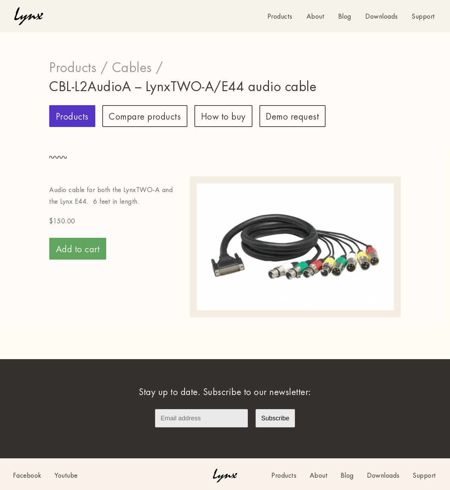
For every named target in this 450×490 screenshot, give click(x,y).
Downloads (381, 16)
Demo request (292, 117)
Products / (78, 68)
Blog (345, 16)
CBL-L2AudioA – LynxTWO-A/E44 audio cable (182, 87)
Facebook (27, 475)
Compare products (145, 117)
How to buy (223, 117)
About (315, 16)
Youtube (66, 475)
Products (280, 16)
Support (423, 16)
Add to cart (77, 249)
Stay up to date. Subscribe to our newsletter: (225, 392)
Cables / (137, 68)
